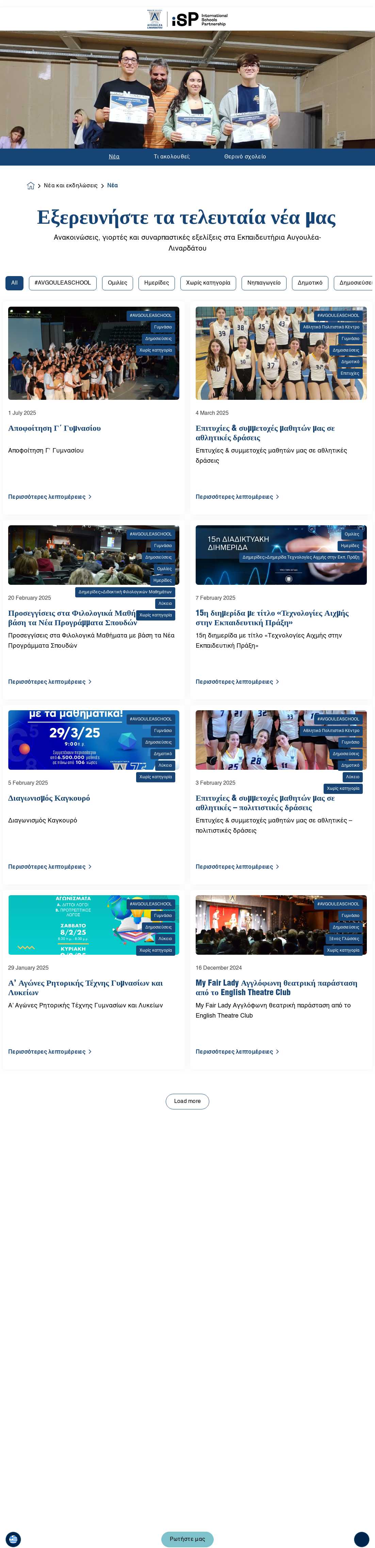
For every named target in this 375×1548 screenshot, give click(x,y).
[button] (13, 1532)
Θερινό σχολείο (245, 31)
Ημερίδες (156, 105)
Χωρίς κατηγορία (208, 105)
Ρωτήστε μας (188, 1532)
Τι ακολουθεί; (172, 31)
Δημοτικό (310, 105)
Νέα (114, 31)
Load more (187, 923)
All (14, 105)
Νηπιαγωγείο (264, 105)
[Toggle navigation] (362, 1532)
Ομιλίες (117, 105)
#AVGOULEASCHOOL (63, 105)
